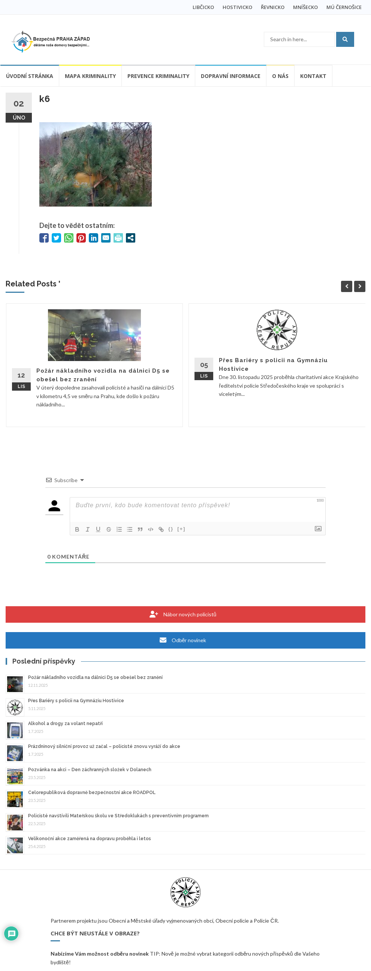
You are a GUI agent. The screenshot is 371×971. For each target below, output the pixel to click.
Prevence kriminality (158, 75)
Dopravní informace (230, 75)
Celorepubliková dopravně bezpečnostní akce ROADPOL (92, 792)
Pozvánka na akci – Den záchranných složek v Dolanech (89, 769)
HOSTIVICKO (237, 7)
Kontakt (313, 75)
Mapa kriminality (90, 75)
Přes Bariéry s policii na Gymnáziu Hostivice (76, 700)
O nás (280, 75)
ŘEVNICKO (272, 7)
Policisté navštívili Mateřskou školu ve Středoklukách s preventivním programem (118, 815)
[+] (181, 529)
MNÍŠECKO (305, 7)
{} (171, 529)
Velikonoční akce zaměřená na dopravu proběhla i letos (89, 838)
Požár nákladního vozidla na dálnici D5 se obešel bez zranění (95, 677)
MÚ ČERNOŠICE (344, 7)
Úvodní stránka (29, 75)
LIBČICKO (203, 7)
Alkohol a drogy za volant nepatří (65, 723)
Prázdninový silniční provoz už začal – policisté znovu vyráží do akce (104, 746)
